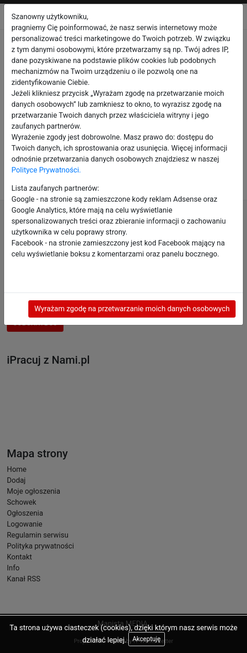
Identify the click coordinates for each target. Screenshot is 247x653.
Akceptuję (146, 639)
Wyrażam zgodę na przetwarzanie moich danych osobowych (132, 308)
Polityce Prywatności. (46, 170)
